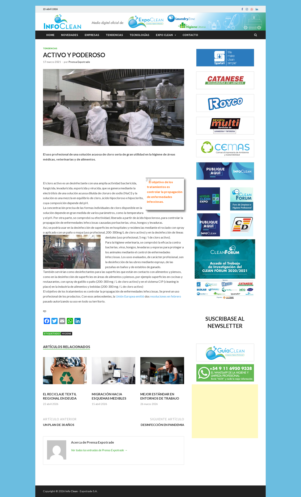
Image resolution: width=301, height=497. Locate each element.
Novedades (69, 35)
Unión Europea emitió (130, 296)
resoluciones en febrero (165, 296)
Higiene (66, 333)
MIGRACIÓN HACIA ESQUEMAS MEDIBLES (109, 396)
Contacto (190, 35)
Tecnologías (139, 35)
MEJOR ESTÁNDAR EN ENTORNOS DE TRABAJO (159, 396)
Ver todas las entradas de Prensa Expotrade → (99, 450)
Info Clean (71, 491)
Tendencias (114, 35)
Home (50, 35)
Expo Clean (164, 35)
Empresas (92, 35)
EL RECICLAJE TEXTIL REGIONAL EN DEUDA (60, 396)
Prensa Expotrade (79, 61)
